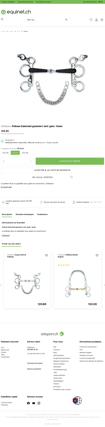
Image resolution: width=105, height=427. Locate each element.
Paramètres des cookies (62, 389)
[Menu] (3, 19)
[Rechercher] (67, 20)
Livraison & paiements (87, 358)
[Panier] (101, 19)
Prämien (56, 384)
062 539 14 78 (95, 202)
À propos (56, 350)
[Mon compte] (96, 19)
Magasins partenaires (61, 361)
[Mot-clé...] (44, 20)
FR (99, 1)
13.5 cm (5, 153)
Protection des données (88, 347)
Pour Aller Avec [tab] (11, 244)
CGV (81, 350)
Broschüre (57, 387)
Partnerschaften (59, 364)
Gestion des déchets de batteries (91, 361)
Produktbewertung (60, 369)
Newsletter (57, 367)
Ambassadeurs (58, 355)
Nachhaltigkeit (58, 381)
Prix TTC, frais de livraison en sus (12, 133)
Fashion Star (57, 378)
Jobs (55, 372)
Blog (55, 352)
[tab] (7, 214)
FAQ (54, 347)
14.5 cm (15, 153)
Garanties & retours (86, 355)
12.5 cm (25, 153)
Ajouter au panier (69, 161)
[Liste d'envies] (91, 19)
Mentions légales (86, 352)
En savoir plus (6, 187)
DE (102, 1)
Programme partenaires (61, 358)
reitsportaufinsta (59, 375)
